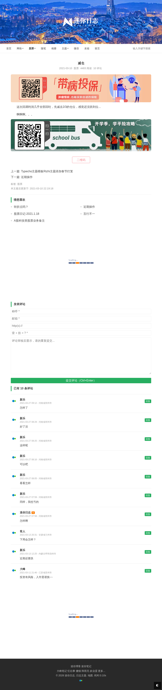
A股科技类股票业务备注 (29, 220)
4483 (83, 68)
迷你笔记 (86, 666)
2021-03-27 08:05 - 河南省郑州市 (36, 478)
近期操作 (27, 177)
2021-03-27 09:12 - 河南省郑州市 (36, 403)
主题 (64, 48)
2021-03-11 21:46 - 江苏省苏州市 (36, 572)
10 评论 (97, 68)
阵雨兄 (85, 670)
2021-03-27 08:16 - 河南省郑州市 (36, 459)
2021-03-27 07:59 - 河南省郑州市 (36, 497)
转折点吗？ (21, 206)
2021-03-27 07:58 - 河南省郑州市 (36, 516)
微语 (76, 48)
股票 (31, 48)
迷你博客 (76, 666)
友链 (86, 48)
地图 (90, 675)
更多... (101, 670)
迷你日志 (25, 512)
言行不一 (89, 213)
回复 (148, 401)
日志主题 (81, 675)
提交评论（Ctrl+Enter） (81, 380)
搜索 (156, 48)
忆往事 (71, 670)
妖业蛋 (93, 670)
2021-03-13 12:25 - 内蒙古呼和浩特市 (38, 553)
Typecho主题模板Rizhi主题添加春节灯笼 (47, 171)
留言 (97, 48)
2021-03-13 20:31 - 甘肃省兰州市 (36, 535)
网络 (19, 48)
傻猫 (78, 670)
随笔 (43, 48)
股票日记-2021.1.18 (26, 213)
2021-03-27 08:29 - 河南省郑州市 (36, 422)
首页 (8, 48)
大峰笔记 (62, 670)
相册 (53, 48)
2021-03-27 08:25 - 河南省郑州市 (36, 441)
